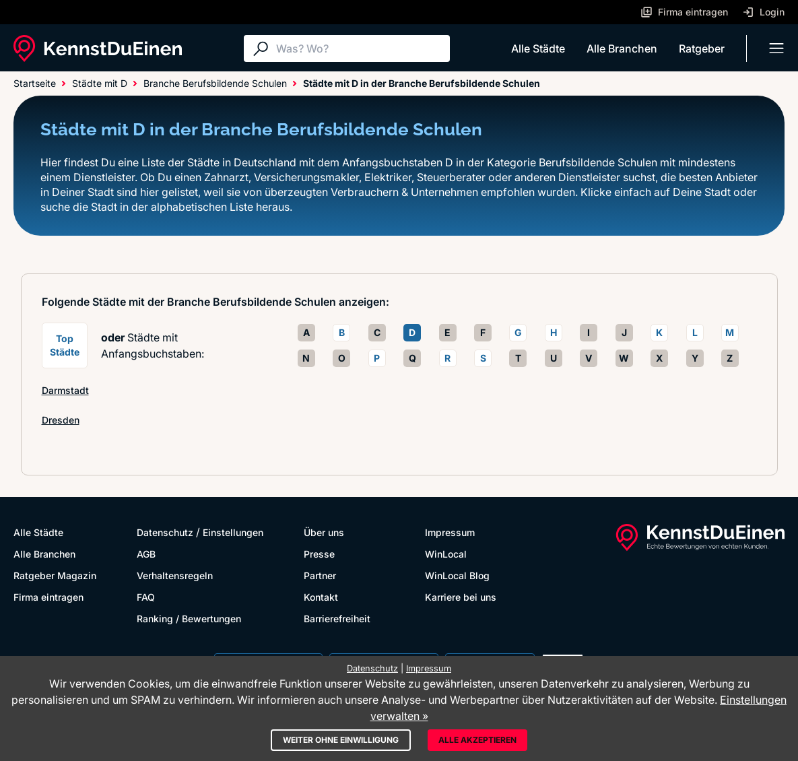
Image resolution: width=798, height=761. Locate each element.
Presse (319, 554)
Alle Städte (538, 48)
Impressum (450, 532)
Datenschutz (165, 532)
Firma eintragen (48, 597)
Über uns (324, 532)
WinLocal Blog (457, 575)
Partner (320, 575)
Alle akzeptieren (477, 740)
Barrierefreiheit (337, 618)
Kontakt (321, 597)
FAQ (146, 597)
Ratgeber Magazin (54, 575)
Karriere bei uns (460, 597)
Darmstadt (65, 390)
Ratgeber (702, 48)
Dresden (60, 420)
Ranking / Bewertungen (189, 618)
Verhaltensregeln (175, 575)
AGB (146, 554)
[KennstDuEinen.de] (97, 48)
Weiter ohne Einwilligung (341, 740)
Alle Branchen (622, 48)
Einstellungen (233, 532)
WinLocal (446, 554)
